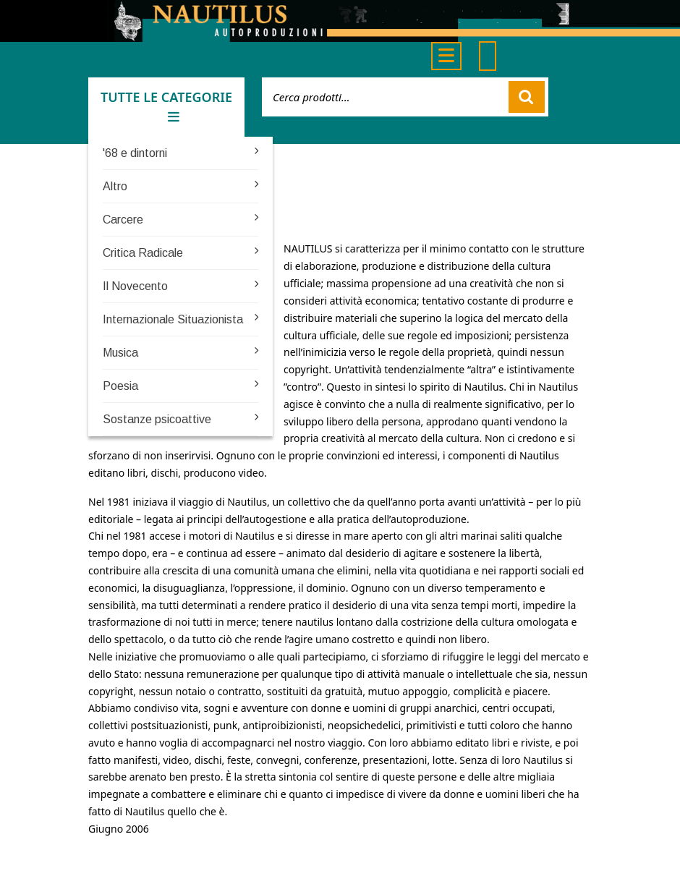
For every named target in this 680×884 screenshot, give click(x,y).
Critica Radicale (143, 253)
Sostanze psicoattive (157, 419)
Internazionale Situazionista (173, 319)
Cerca (527, 97)
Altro (115, 186)
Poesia (120, 386)
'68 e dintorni (135, 153)
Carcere (123, 219)
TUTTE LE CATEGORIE (166, 106)
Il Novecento (135, 286)
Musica (120, 353)
